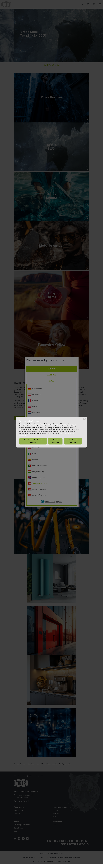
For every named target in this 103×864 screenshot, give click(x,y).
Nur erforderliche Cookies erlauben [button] (33, 441)
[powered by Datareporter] (84, 419)
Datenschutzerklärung (67, 433)
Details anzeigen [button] (55, 441)
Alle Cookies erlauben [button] (73, 441)
